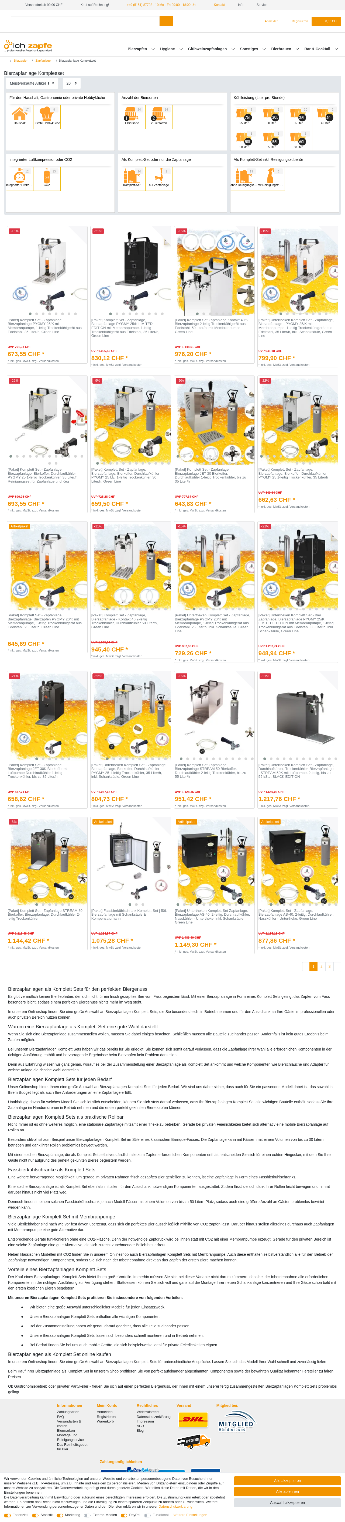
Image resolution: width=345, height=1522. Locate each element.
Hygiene (168, 49)
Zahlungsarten (68, 1412)
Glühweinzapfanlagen (208, 49)
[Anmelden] (269, 21)
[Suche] (166, 21)
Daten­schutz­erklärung (175, 1506)
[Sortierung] (32, 83)
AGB (140, 1426)
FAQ (60, 1417)
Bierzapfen (138, 49)
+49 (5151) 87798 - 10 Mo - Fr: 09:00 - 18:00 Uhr (162, 5)
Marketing (72, 1515)
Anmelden (104, 1412)
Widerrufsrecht (148, 1412)
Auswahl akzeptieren (287, 1502)
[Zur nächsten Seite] (337, 966)
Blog (140, 1430)
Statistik (46, 1515)
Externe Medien (104, 1515)
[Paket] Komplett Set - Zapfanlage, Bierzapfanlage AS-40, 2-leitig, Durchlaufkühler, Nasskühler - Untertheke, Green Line (296, 914)
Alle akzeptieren (287, 1480)
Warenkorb (105, 1421)
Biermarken (66, 1430)
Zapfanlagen (43, 60)
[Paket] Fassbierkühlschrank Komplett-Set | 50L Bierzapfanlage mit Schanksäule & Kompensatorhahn (129, 914)
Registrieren (106, 1417)
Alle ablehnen (287, 1491)
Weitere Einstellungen (190, 1515)
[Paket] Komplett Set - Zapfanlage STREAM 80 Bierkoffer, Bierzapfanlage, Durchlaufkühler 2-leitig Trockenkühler (45, 914)
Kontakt (217, 5)
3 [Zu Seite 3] (330, 966)
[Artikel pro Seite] (72, 83)
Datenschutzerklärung (154, 1417)
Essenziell (20, 1515)
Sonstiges (249, 49)
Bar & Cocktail (317, 49)
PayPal (134, 1515)
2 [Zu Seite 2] (321, 966)
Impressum (145, 1421)
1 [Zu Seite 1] (313, 966)
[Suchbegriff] (85, 21)
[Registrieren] (297, 21)
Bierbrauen (281, 49)
